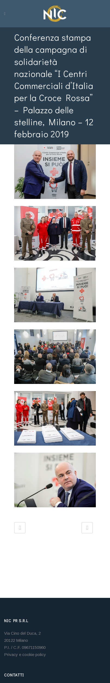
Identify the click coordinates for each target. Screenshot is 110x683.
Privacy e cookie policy (25, 654)
